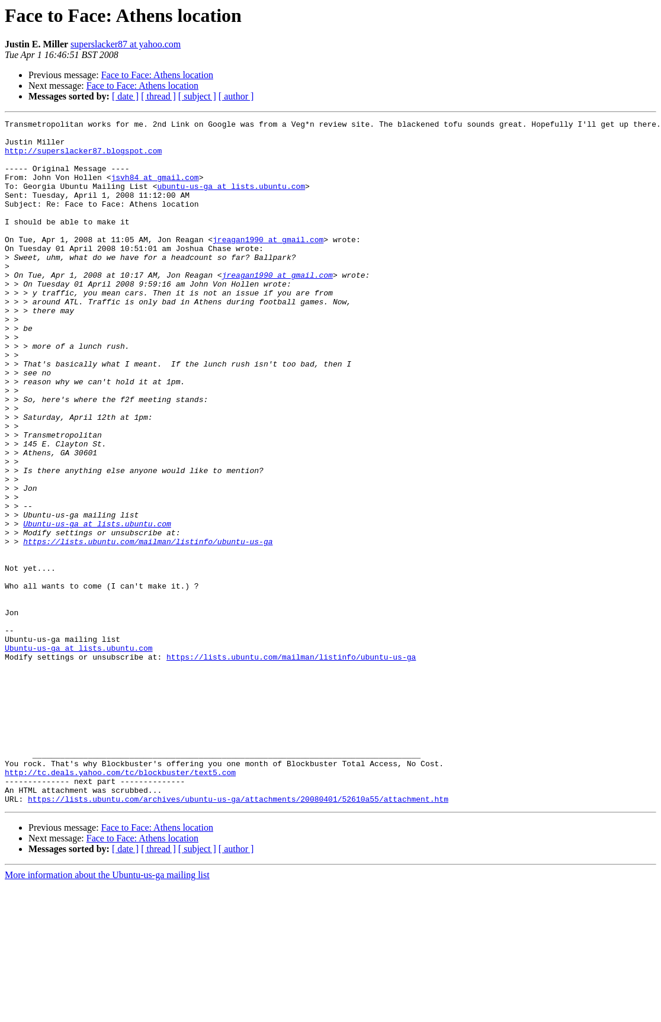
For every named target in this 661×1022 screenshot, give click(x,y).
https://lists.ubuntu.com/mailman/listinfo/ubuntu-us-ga (147, 626)
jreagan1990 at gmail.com (268, 264)
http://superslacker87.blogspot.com (83, 157)
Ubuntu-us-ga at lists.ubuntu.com (97, 605)
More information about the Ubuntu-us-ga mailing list (107, 1012)
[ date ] (125, 96)
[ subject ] (197, 96)
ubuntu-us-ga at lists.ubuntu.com (231, 200)
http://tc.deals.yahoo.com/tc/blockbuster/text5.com (120, 903)
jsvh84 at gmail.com (154, 189)
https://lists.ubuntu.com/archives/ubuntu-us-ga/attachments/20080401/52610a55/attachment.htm (238, 935)
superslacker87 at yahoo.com (125, 44)
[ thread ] (158, 96)
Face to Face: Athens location (157, 75)
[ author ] (236, 96)
